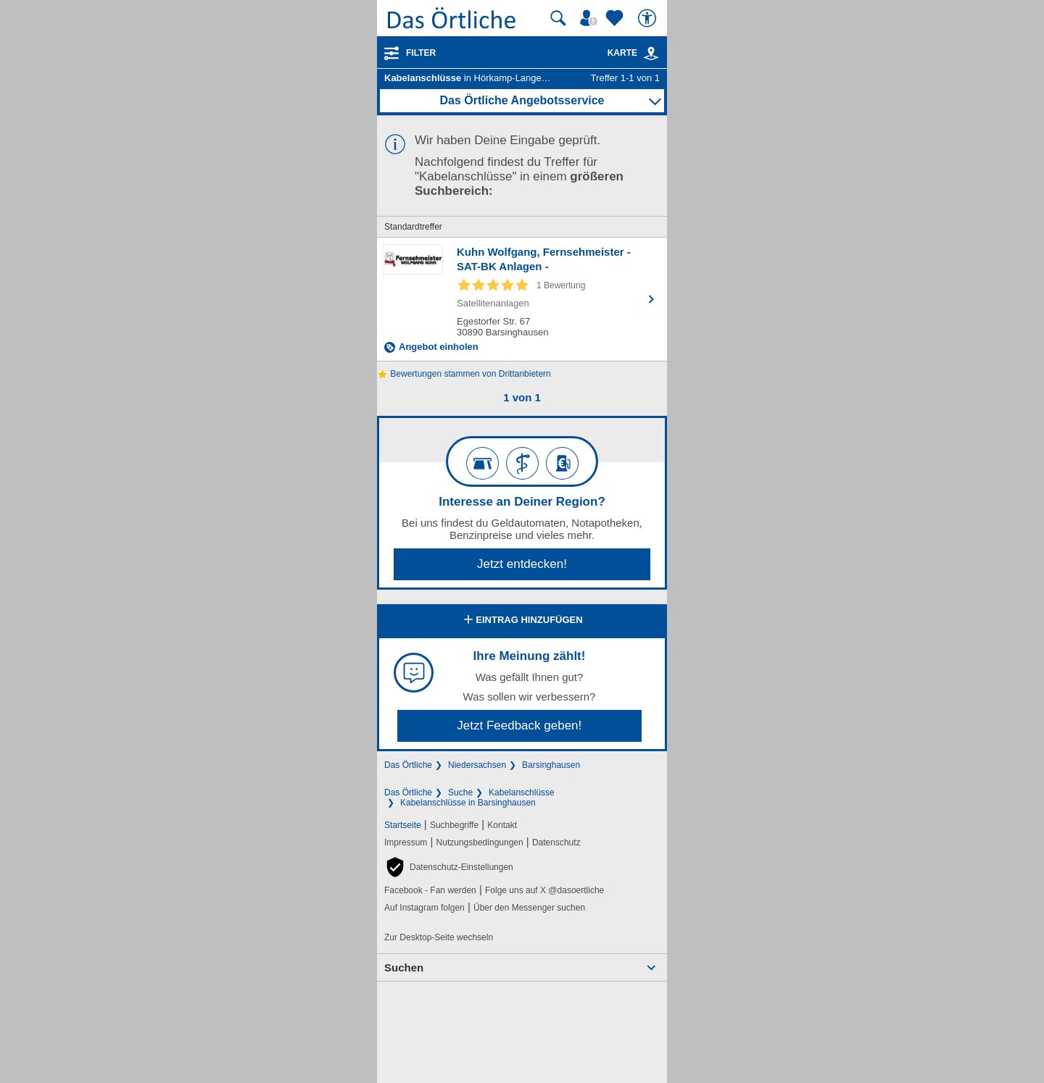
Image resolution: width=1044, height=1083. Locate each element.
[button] (448, 867)
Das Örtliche (408, 765)
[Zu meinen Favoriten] (616, 18)
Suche (460, 792)
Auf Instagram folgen (424, 908)
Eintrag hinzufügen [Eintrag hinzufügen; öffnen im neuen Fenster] (521, 621)
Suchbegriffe (454, 825)
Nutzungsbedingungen (479, 842)
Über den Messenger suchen (529, 908)
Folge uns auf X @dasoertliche (544, 890)
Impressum (405, 842)
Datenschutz (556, 842)
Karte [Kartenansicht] (634, 53)
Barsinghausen (551, 765)
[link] (651, 53)
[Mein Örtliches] (591, 18)
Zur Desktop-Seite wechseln (438, 937)
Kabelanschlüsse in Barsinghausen (468, 803)
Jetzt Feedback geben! (519, 725)
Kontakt (502, 825)
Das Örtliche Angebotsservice (521, 100)
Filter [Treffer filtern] (421, 53)
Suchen (403, 967)
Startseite (402, 825)
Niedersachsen (477, 765)
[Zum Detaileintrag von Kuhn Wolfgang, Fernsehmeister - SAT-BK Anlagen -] (522, 299)
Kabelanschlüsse (522, 792)
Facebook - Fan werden (430, 890)
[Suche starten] (558, 18)
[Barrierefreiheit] (649, 18)
